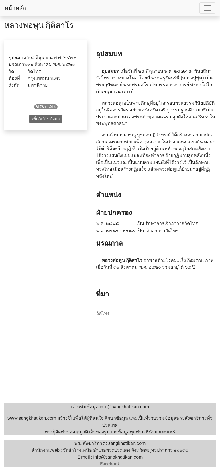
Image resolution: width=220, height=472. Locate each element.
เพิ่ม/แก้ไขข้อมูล (46, 119)
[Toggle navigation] (207, 8)
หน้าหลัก (15, 8)
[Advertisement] (110, 361)
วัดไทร (103, 313)
